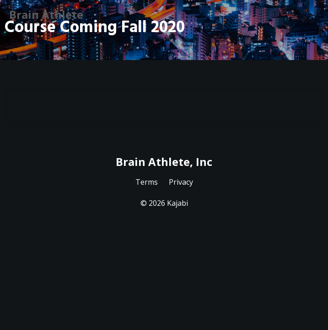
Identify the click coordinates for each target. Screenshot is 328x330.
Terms (146, 182)
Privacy (181, 182)
